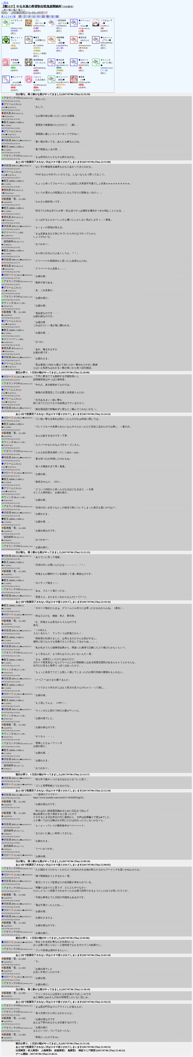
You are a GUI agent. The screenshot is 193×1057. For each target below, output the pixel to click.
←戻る (4, 2)
